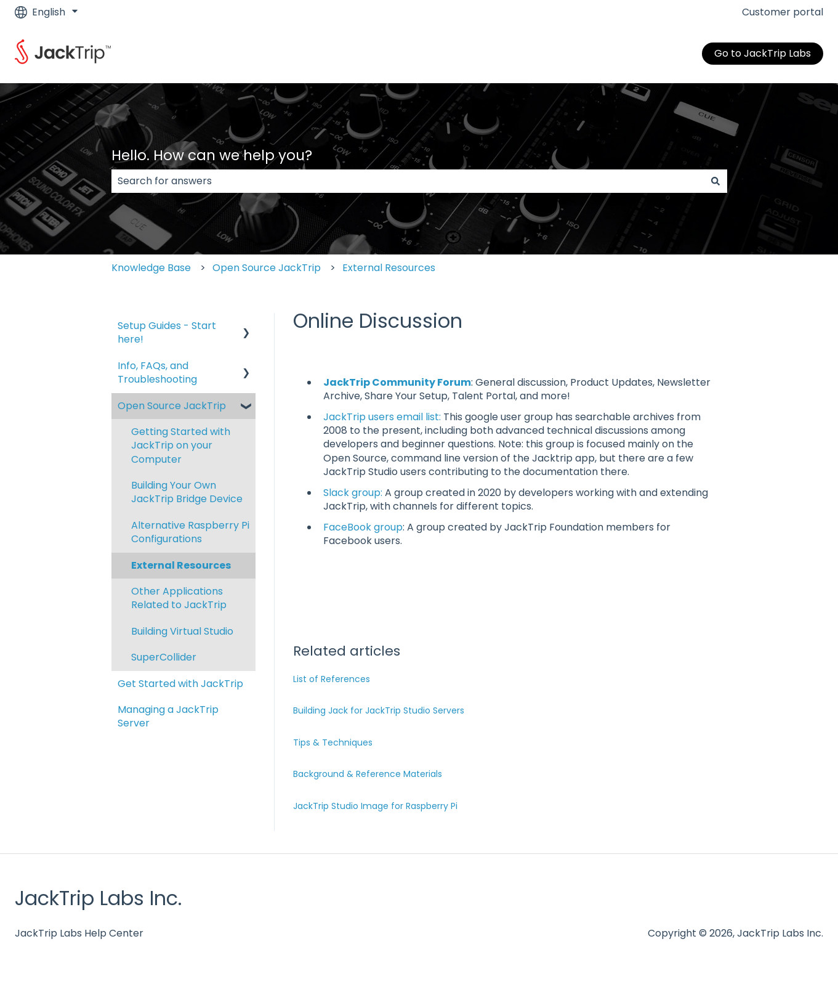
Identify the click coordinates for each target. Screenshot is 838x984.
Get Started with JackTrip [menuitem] (180, 684)
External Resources (388, 268)
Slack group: (352, 493)
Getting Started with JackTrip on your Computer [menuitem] (180, 445)
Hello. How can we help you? (211, 155)
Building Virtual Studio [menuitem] (182, 631)
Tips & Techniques (333, 742)
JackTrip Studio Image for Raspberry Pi (375, 806)
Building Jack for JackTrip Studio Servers (378, 710)
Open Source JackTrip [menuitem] (172, 406)
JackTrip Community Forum (397, 382)
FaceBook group (363, 527)
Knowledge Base (151, 268)
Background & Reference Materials (367, 774)
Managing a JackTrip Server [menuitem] (168, 716)
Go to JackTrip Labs (762, 53)
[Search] (715, 181)
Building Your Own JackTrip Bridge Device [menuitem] (187, 492)
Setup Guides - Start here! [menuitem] (167, 332)
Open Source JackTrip (266, 268)
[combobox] (407, 181)
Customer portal (782, 12)
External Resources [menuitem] (181, 565)
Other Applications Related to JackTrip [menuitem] (179, 598)
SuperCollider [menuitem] (163, 657)
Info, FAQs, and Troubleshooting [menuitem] (157, 372)
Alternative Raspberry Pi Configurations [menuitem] (190, 532)
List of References (331, 679)
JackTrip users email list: (382, 417)
